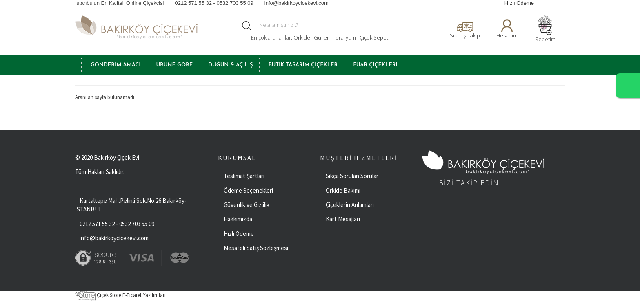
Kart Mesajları (343, 219)
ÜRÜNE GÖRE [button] (174, 65)
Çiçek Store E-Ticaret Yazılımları (120, 295)
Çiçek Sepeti (373, 37)
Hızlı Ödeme (519, 3)
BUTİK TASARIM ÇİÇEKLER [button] (303, 65)
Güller (322, 37)
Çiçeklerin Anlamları (350, 205)
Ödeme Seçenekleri (248, 190)
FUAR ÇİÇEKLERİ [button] (375, 65)
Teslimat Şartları (244, 176)
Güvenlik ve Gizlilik (246, 205)
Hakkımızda (238, 219)
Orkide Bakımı (343, 190)
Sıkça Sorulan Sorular (352, 176)
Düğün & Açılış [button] (230, 65)
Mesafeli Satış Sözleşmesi (256, 248)
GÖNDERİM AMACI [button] (115, 65)
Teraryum (345, 37)
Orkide (301, 37)
